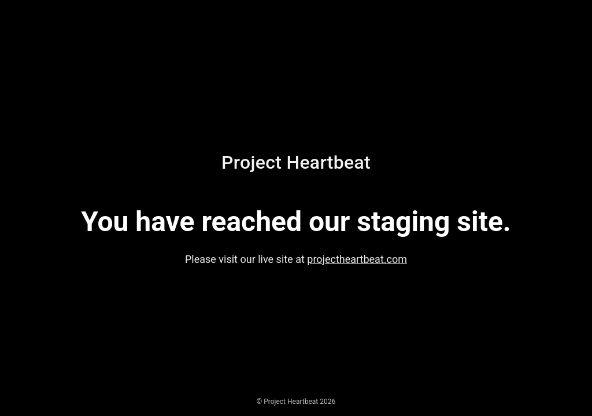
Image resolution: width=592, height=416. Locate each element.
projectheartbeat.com (357, 259)
